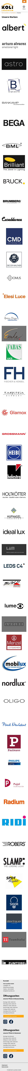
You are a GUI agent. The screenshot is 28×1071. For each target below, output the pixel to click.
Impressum (4, 1065)
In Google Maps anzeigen (10, 1016)
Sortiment (12, 13)
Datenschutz (5, 1067)
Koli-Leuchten (5, 13)
